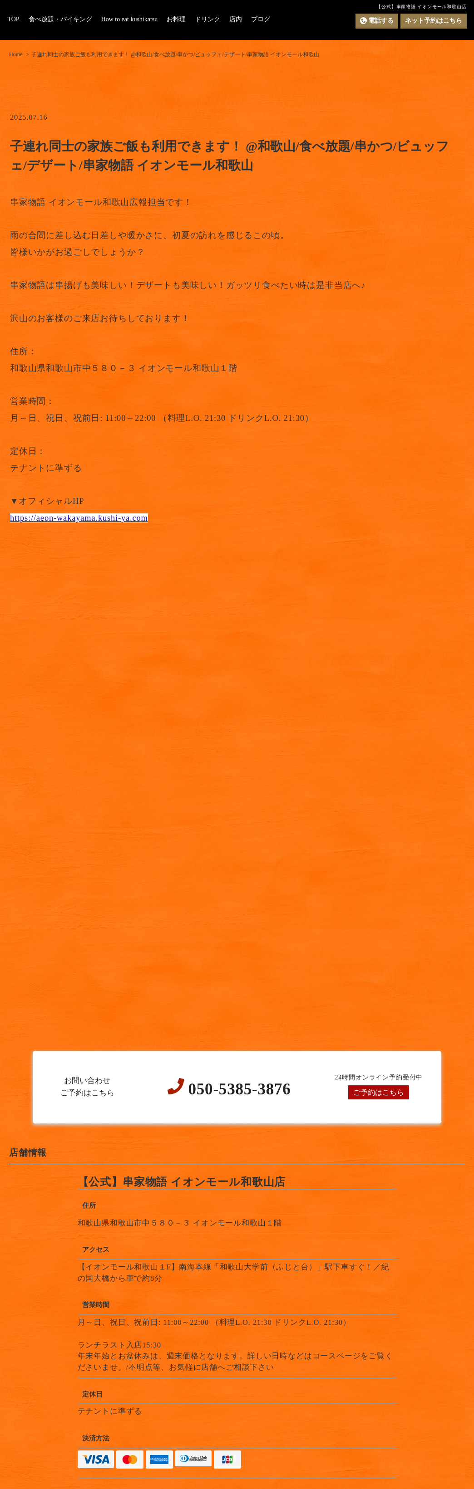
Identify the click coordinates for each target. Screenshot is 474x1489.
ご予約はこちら (379, 1092)
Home (15, 54)
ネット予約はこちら (433, 20)
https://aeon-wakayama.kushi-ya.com (79, 517)
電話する (377, 20)
